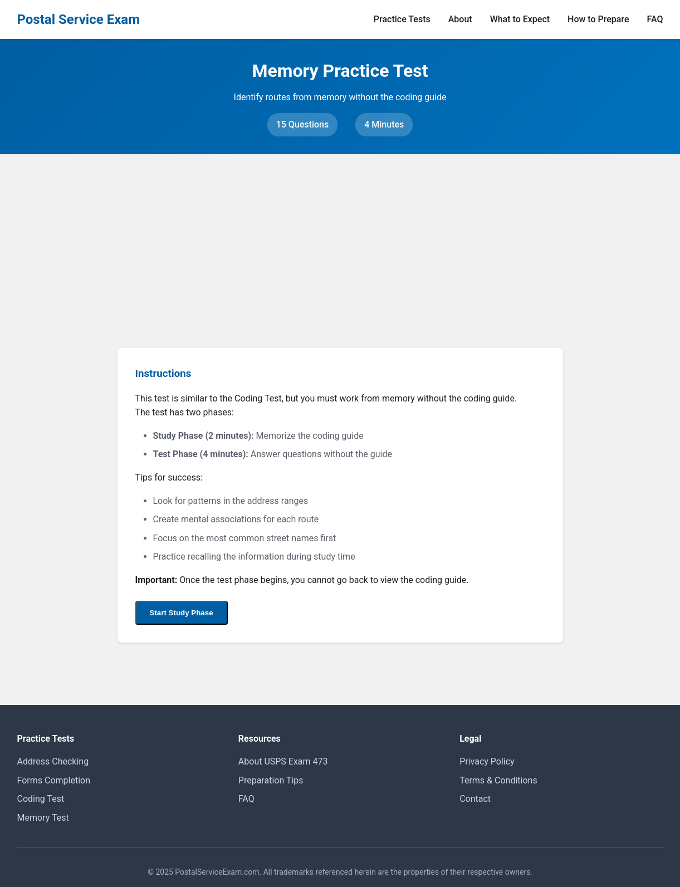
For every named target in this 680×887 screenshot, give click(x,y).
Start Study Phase (181, 613)
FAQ (655, 19)
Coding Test (41, 798)
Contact (475, 798)
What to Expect (520, 19)
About (460, 19)
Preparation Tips (271, 780)
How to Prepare (598, 19)
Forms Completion (54, 780)
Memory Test (43, 817)
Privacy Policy (487, 761)
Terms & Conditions (498, 780)
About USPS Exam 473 (283, 761)
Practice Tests (402, 19)
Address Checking (53, 761)
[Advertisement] (340, 238)
